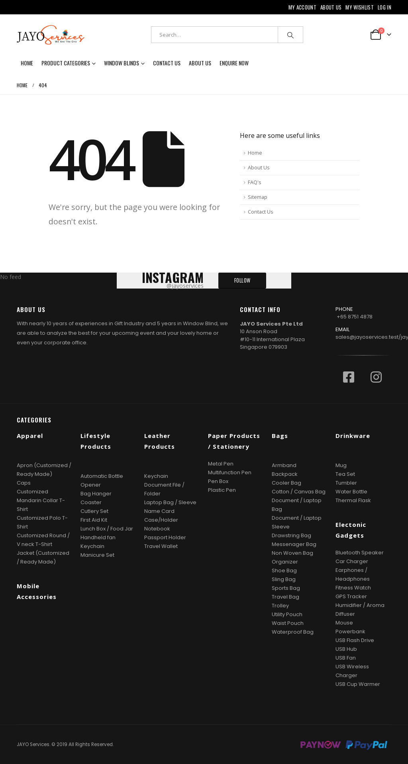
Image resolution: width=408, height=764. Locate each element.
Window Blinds (121, 63)
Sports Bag (286, 588)
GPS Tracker (351, 596)
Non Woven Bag (292, 553)
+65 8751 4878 (355, 316)
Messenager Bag (294, 544)
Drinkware (352, 436)
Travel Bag (285, 597)
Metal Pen (220, 463)
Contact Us (166, 63)
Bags (280, 436)
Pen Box (218, 481)
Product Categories (65, 63)
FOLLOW (242, 280)
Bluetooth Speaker (359, 552)
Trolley (280, 605)
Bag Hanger (96, 493)
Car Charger (351, 561)
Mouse (344, 623)
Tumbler (346, 483)
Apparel (30, 436)
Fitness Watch (353, 587)
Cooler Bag (286, 483)
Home (27, 63)
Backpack (285, 474)
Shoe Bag (284, 570)
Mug (341, 465)
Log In (384, 7)
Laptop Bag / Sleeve (170, 502)
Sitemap (257, 197)
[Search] (290, 35)
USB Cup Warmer (357, 684)
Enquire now (234, 63)
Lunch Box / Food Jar (106, 528)
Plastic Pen (222, 490)
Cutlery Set (94, 511)
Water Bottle (351, 491)
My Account (302, 7)
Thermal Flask (353, 500)
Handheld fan (98, 537)
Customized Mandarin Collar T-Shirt (41, 500)
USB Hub (346, 649)
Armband (284, 465)
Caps (24, 483)
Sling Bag (284, 579)
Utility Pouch (287, 614)
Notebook (157, 528)
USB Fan (345, 658)
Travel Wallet (161, 546)
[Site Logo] (50, 35)
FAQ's (254, 182)
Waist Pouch (288, 623)
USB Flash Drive (354, 640)
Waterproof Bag (293, 632)
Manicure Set (97, 555)
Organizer (285, 562)
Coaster (91, 502)
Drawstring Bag (291, 535)
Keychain (92, 546)
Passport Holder (165, 537)
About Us (331, 7)
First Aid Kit (93, 520)
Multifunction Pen (229, 472)
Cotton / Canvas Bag (299, 491)
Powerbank (350, 631)
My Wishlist (359, 7)
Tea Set (345, 474)
